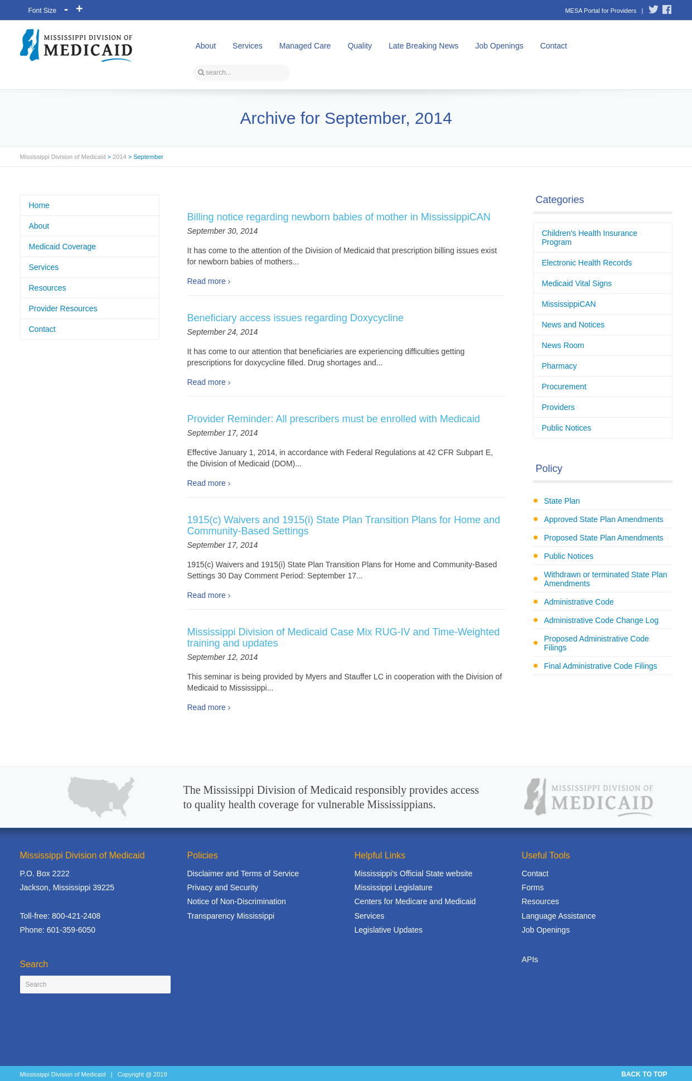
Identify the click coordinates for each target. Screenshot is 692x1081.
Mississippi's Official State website (414, 873)
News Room (563, 345)
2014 (119, 156)
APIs (530, 959)
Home (39, 205)
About (206, 45)
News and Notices (573, 324)
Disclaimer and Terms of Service (243, 873)
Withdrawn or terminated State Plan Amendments (605, 579)
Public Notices (567, 427)
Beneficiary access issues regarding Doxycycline (295, 318)
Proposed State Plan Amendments (604, 537)
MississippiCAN (569, 304)
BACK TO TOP (644, 1074)
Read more (206, 281)
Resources (47, 287)
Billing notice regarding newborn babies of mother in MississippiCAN (339, 217)
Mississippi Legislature (394, 887)
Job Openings (499, 45)
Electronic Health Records (587, 262)
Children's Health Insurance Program (590, 238)
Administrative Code (579, 601)
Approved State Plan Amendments (604, 519)
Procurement (564, 386)
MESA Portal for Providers (600, 10)
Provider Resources (63, 308)
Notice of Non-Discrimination (236, 901)
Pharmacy (559, 365)
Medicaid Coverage (62, 246)
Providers (558, 407)
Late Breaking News (423, 45)
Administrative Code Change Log (601, 620)
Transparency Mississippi (231, 915)
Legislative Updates (389, 929)
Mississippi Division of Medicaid (63, 156)
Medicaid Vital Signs (577, 283)
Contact (553, 45)
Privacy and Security (223, 887)
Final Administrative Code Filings (600, 666)
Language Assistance (559, 915)
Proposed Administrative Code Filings (596, 643)
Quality (359, 45)
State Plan (562, 500)
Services (248, 45)
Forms (533, 887)
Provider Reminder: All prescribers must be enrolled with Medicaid (333, 418)
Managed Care (305, 45)
